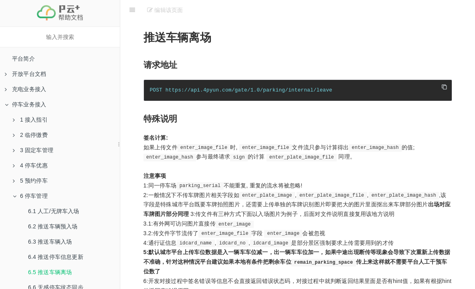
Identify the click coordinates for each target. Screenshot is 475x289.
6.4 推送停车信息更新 (55, 257)
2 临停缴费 (30, 135)
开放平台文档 (25, 74)
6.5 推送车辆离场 (50, 272)
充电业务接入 (25, 89)
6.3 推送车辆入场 (50, 241)
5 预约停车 (30, 180)
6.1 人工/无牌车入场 (53, 211)
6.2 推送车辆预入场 (53, 226)
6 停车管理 (30, 196)
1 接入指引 (30, 119)
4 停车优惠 (30, 165)
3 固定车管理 (33, 150)
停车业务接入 (25, 104)
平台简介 (23, 58)
